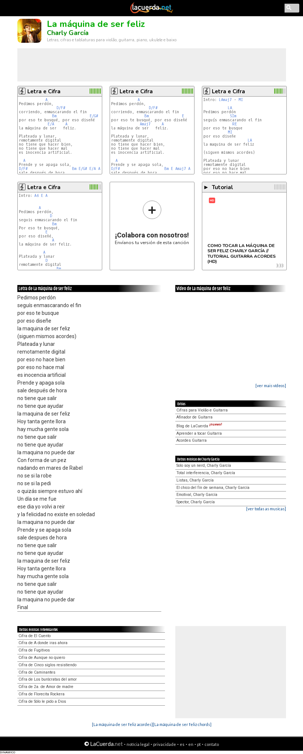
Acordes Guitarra (191, 440)
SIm (233, 116)
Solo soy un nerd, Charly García (203, 465)
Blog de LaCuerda (199, 426)
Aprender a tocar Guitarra (199, 433)
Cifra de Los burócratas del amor (47, 679)
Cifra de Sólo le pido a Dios (42, 701)
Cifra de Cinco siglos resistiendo (47, 665)
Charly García (68, 32)
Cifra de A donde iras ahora (43, 642)
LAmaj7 (225, 99)
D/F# (60, 107)
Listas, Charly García (195, 480)
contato (211, 744)
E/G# (94, 116)
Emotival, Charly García (196, 494)
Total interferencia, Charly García (205, 472)
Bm (54, 116)
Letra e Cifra (44, 91)
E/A (51, 124)
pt (199, 744)
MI (240, 99)
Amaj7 (145, 124)
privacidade (164, 744)
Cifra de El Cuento (34, 635)
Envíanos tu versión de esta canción (152, 222)
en (190, 744)
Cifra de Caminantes (36, 672)
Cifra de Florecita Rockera (41, 694)
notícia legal (138, 744)
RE (234, 124)
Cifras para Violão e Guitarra (202, 410)
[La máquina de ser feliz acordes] (122, 724)
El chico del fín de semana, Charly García (212, 487)
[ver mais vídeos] (270, 385)
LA (230, 107)
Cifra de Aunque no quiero (41, 657)
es (182, 744)
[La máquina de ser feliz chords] (182, 724)
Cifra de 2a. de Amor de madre (45, 686)
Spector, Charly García (195, 502)
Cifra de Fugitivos (34, 650)
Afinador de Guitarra (194, 417)
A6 (36, 195)
